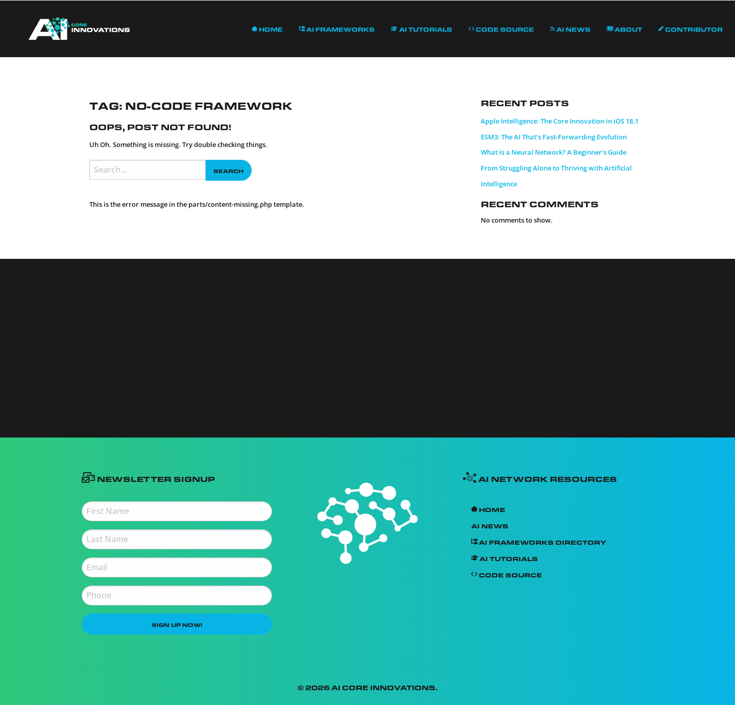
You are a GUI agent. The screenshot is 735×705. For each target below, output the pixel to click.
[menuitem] (79, 29)
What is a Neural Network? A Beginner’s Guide (553, 152)
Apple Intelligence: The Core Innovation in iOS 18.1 (560, 121)
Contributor (690, 28)
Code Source (501, 28)
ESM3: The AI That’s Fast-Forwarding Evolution (554, 136)
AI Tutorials (421, 28)
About (625, 28)
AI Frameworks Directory (538, 541)
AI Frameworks (337, 28)
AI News (570, 28)
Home (267, 28)
